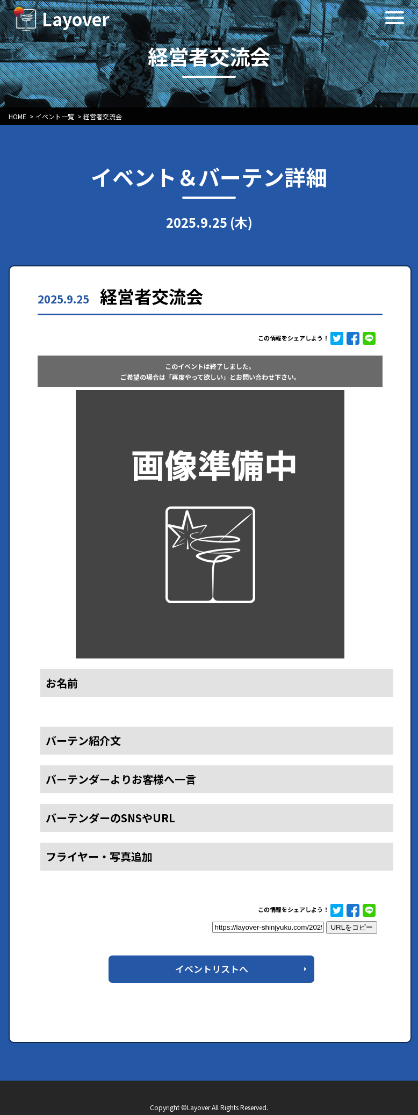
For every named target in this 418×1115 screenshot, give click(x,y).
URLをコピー (351, 927)
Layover (76, 18)
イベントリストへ (211, 968)
